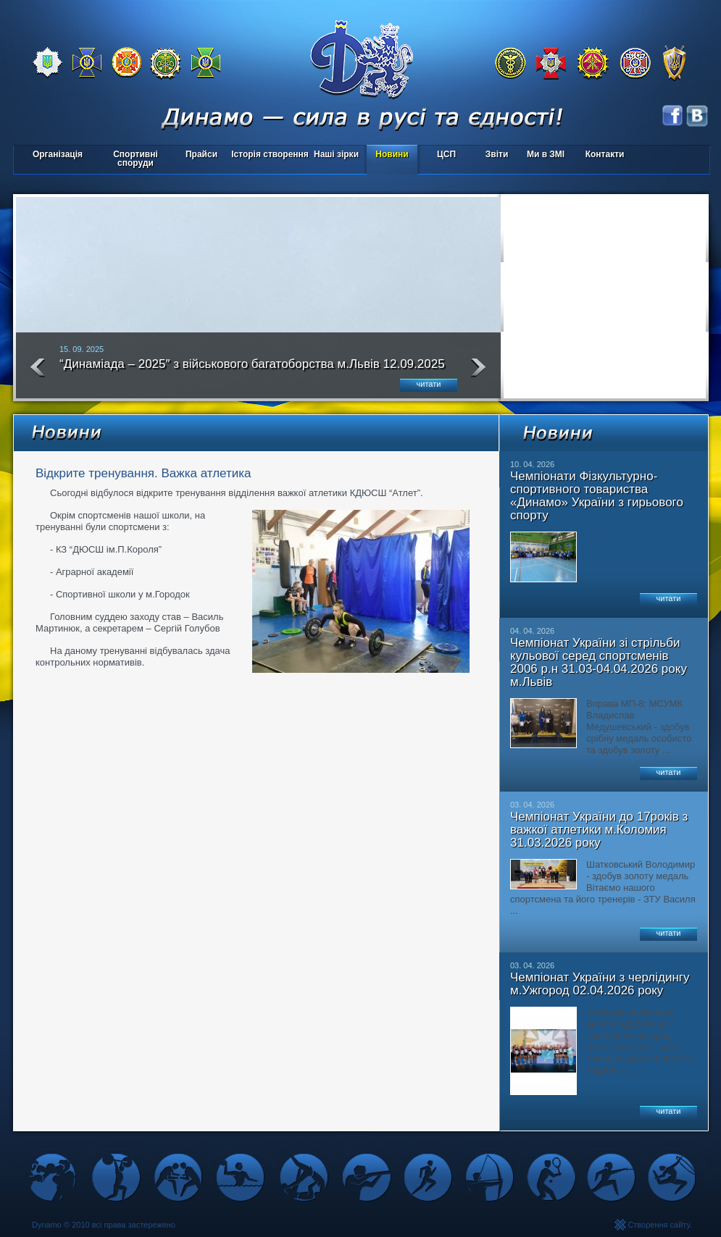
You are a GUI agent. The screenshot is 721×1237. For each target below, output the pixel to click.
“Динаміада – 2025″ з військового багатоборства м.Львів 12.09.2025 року (252, 370)
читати (429, 384)
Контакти (605, 154)
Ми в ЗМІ (545, 154)
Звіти (496, 154)
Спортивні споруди (135, 158)
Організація (58, 154)
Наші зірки (334, 155)
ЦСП (443, 155)
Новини (391, 154)
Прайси (201, 154)
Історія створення (270, 154)
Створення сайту (659, 1224)
